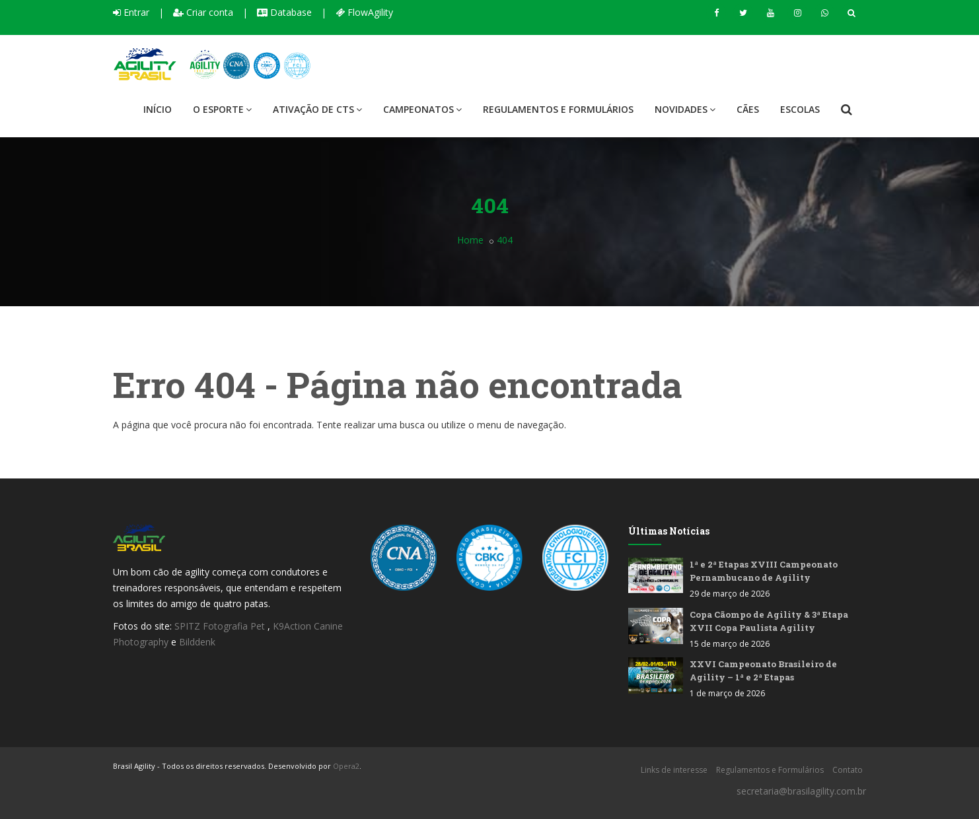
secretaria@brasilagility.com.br (801, 791)
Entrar (131, 12)
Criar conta (203, 12)
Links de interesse (674, 769)
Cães (748, 109)
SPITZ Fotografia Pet (221, 626)
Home (470, 240)
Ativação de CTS (317, 109)
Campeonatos (422, 109)
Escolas (800, 109)
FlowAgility (364, 12)
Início (157, 109)
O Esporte (222, 109)
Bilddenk (197, 642)
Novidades (685, 109)
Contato (847, 769)
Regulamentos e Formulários (558, 109)
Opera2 (346, 766)
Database (284, 12)
